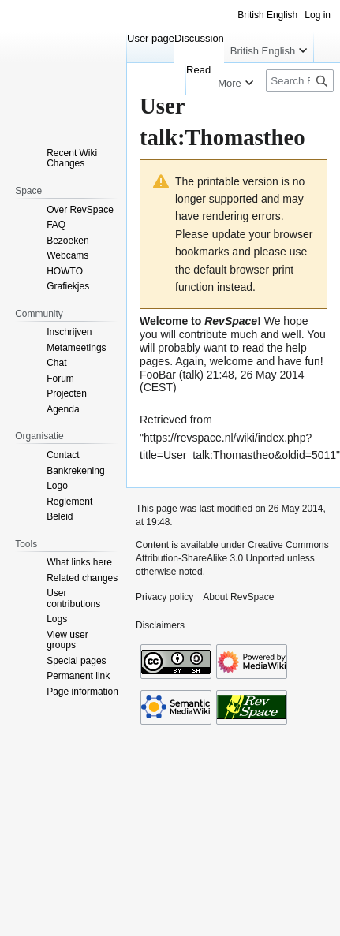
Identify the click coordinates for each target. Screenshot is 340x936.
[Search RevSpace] (300, 80)
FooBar (158, 374)
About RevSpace (238, 596)
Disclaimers (160, 625)
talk (191, 374)
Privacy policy (164, 596)
